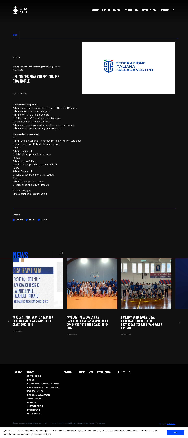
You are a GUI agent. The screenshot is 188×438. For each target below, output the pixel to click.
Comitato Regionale (33, 376)
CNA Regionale (31, 402)
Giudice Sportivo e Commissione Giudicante (42, 384)
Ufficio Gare (31, 380)
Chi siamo (106, 10)
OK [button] (175, 433)
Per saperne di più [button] (42, 434)
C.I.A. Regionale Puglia (34, 406)
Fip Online (164, 10)
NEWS (15, 35)
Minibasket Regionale (34, 399)
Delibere (128, 10)
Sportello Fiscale (149, 10)
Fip (173, 10)
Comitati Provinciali (33, 414)
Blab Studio (171, 424)
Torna (16, 57)
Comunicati (117, 10)
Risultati (95, 10)
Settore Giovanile (33, 410)
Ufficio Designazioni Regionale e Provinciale (43, 387)
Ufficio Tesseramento (34, 391)
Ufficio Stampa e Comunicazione (38, 395)
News (137, 10)
